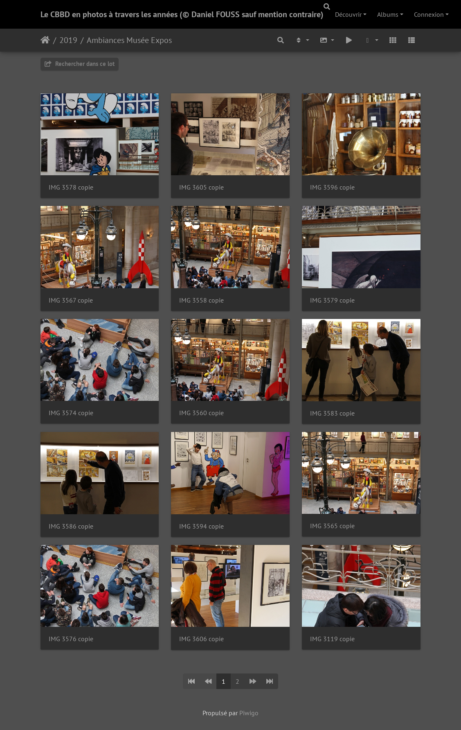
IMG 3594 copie (201, 526)
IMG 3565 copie (332, 526)
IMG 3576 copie (71, 639)
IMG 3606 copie (201, 639)
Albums (387, 14)
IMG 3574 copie (71, 413)
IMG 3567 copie (71, 300)
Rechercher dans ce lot (80, 64)
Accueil (45, 40)
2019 (68, 40)
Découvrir (348, 14)
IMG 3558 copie (201, 300)
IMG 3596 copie (332, 187)
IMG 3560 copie (201, 413)
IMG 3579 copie (332, 300)
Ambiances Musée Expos (129, 40)
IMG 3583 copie (332, 413)
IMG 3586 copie (71, 526)
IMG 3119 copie (332, 639)
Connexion (429, 14)
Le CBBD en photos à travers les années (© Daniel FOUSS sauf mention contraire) (182, 14)
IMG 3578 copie (71, 187)
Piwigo (249, 713)
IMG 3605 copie (201, 187)
